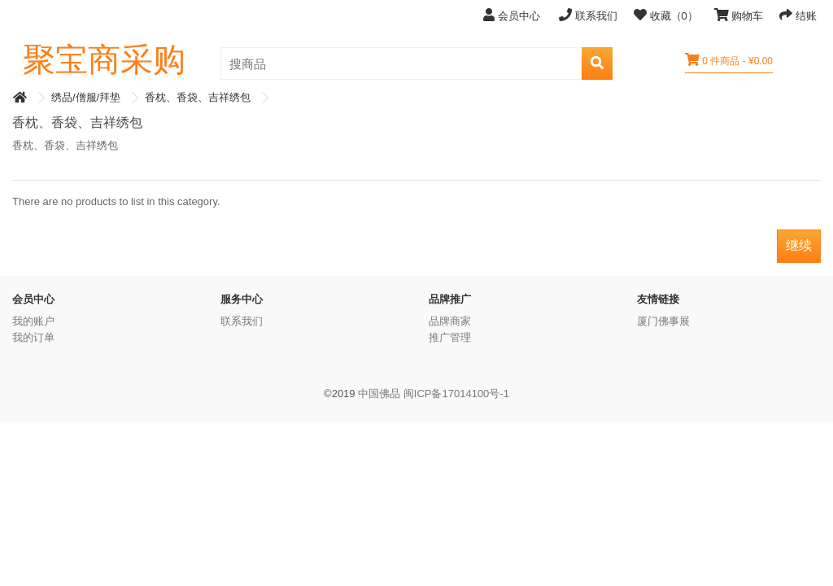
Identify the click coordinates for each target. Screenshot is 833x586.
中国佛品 (379, 393)
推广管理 (450, 337)
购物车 (739, 15)
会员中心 (513, 15)
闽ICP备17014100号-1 (456, 393)
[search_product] (401, 63)
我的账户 (33, 321)
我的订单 (33, 337)
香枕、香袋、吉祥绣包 (198, 97)
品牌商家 (450, 321)
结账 (798, 15)
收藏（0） (666, 15)
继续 (799, 245)
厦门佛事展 (663, 321)
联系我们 (588, 15)
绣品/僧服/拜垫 (85, 97)
